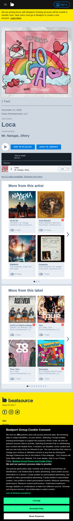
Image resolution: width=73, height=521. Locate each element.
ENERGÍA (14, 265)
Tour (41, 325)
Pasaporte (43, 265)
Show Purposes (36, 517)
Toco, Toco (14, 369)
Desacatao (43, 369)
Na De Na (14, 221)
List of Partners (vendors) (18, 494)
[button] (5, 168)
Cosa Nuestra (45, 221)
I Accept (36, 502)
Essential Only (36, 510)
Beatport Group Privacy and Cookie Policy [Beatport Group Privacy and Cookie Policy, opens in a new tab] (32, 462)
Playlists (5, 425)
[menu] (68, 169)
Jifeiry (24, 135)
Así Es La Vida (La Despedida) (23, 325)
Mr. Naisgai (10, 135)
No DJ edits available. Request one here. (22, 176)
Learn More (15, 18)
